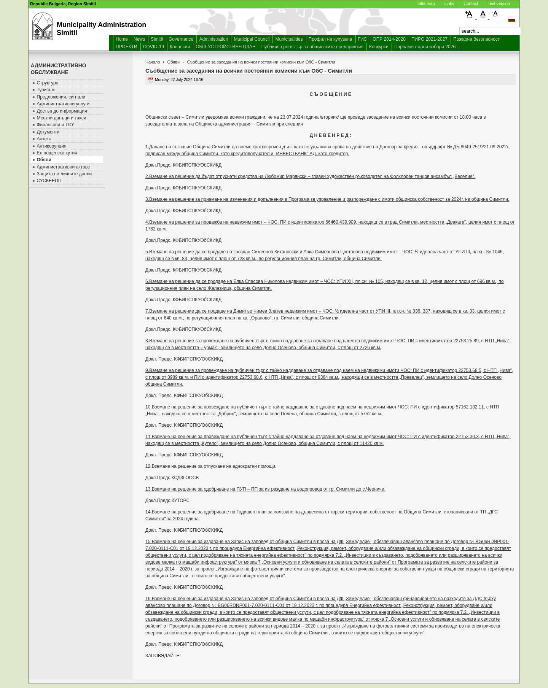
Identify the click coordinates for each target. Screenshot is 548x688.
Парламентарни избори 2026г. (426, 46)
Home (122, 39)
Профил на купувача (330, 39)
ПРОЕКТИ (126, 46)
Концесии (180, 46)
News (139, 39)
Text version (498, 3)
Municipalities (289, 39)
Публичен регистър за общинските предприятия (312, 46)
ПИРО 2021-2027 (429, 39)
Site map (426, 3)
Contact (471, 3)
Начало (152, 62)
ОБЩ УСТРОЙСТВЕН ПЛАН (226, 46)
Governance (181, 39)
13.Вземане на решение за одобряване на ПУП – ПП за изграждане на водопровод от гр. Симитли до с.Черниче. (265, 489)
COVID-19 (153, 46)
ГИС (362, 39)
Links (449, 3)
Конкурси (379, 46)
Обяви (173, 62)
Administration (213, 39)
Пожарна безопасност (476, 39)
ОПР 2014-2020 (389, 39)
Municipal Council (251, 39)
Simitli (157, 39)
